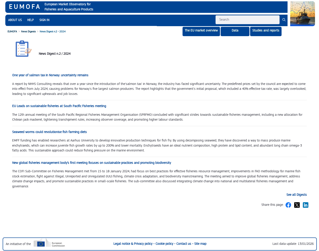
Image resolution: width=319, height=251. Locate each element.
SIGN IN (44, 20)
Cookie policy (165, 244)
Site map (200, 244)
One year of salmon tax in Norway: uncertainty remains (50, 75)
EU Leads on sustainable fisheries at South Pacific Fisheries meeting (59, 106)
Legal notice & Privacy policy (133, 244)
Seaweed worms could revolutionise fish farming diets (49, 132)
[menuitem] (15, 20)
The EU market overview (201, 30)
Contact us (184, 244)
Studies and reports (265, 30)
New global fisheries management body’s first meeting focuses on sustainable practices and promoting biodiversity (91, 163)
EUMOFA (25, 7)
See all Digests (296, 195)
